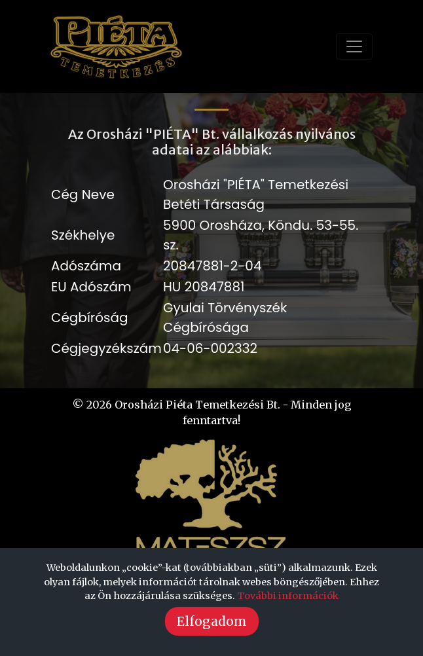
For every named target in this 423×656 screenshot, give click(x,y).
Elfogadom (212, 621)
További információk (288, 596)
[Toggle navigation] (354, 46)
